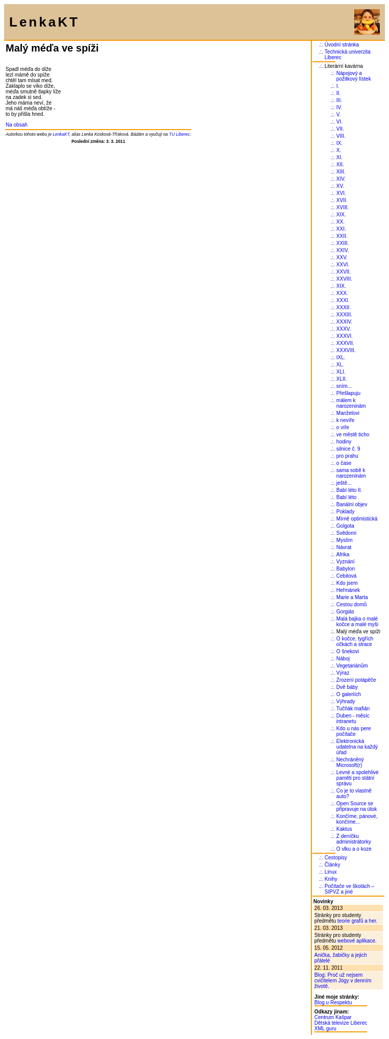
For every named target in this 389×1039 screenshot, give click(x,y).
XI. (339, 157)
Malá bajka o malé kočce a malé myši (357, 621)
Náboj (343, 658)
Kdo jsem (347, 583)
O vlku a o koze (354, 849)
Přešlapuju (348, 393)
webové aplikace (356, 941)
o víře (342, 427)
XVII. (342, 200)
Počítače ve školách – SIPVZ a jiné (349, 889)
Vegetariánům (352, 666)
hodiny (343, 441)
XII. (340, 164)
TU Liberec (179, 134)
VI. (339, 122)
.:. (321, 44)
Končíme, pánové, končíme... (357, 819)
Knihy (331, 879)
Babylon (345, 569)
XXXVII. (345, 343)
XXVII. (343, 272)
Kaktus (344, 829)
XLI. (341, 372)
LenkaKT (61, 134)
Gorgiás (345, 611)
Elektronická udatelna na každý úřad (357, 746)
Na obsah (17, 125)
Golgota (345, 526)
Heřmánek (348, 590)
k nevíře (345, 420)
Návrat (343, 547)
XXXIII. (344, 314)
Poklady (345, 511)
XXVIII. (344, 279)
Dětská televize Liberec (340, 1023)
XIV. (341, 179)
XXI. (341, 229)
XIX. (341, 214)
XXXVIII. (346, 350)
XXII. (342, 236)
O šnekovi (347, 651)
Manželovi (347, 413)
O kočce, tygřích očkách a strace (354, 641)
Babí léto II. (349, 490)
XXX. (342, 293)
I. (337, 86)
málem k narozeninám (351, 403)
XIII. (341, 172)
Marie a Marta (352, 597)
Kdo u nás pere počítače (353, 731)
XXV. (342, 257)
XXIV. (342, 250)
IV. (339, 107)
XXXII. (343, 307)
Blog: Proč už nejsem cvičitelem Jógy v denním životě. (343, 980)
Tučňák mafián (353, 708)
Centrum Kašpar (333, 1017)
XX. (340, 222)
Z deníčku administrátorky (353, 839)
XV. (340, 186)
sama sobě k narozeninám (351, 473)
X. (338, 150)
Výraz (343, 673)
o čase (343, 463)
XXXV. (343, 329)
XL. (340, 364)
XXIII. (342, 243)
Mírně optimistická (357, 519)
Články (333, 865)
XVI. (341, 193)
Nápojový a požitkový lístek (353, 76)
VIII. (341, 136)
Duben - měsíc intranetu (353, 718)
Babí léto (346, 497)
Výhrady (345, 701)
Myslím (344, 540)
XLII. (341, 379)
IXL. (341, 357)
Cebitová (346, 576)
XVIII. (342, 207)
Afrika (343, 554)
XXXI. (343, 300)
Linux (331, 872)
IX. (339, 143)
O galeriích (348, 694)
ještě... (343, 483)
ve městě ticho (352, 434)
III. (339, 100)
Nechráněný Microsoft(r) (350, 762)
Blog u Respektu (333, 1002)
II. (338, 93)
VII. (340, 129)
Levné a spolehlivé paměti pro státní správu (357, 778)
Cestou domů (351, 604)
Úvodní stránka (342, 44)
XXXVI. (344, 336)
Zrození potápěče (356, 680)
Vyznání (345, 561)
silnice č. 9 (348, 449)
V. (338, 114)
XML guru (325, 1028)
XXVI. (343, 264)
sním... (344, 386)
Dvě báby (347, 687)
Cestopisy (336, 857)
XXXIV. (344, 322)
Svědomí (346, 533)
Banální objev (352, 504)
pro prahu (347, 456)
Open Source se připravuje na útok (356, 806)
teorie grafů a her (356, 921)
